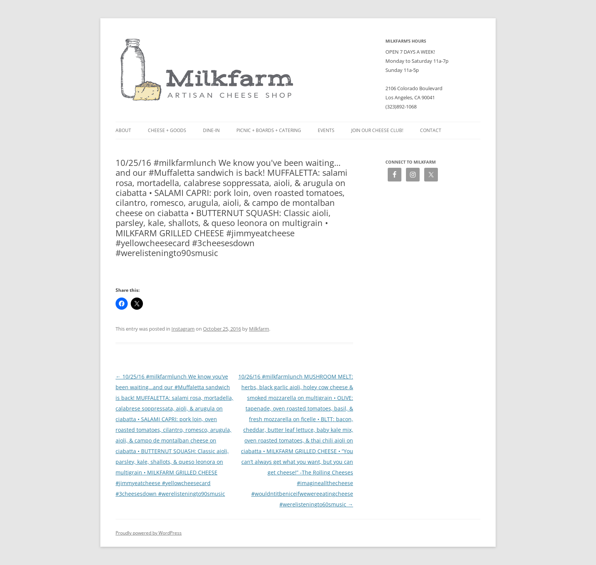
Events (326, 130)
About (123, 130)
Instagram (183, 328)
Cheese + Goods (167, 130)
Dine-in (211, 130)
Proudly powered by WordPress (149, 533)
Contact (430, 130)
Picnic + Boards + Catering (268, 130)
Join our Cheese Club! (377, 130)
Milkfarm (259, 328)
